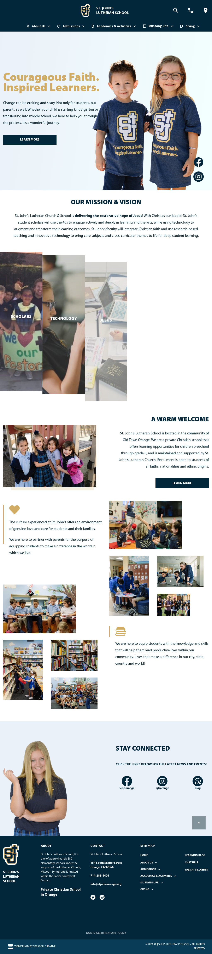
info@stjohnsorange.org (105, 884)
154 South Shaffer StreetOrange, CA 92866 (106, 865)
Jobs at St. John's (196, 869)
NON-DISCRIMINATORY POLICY (106, 933)
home (144, 855)
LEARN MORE (30, 139)
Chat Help (192, 862)
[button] (39, 26)
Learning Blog (195, 855)
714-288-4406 (99, 875)
